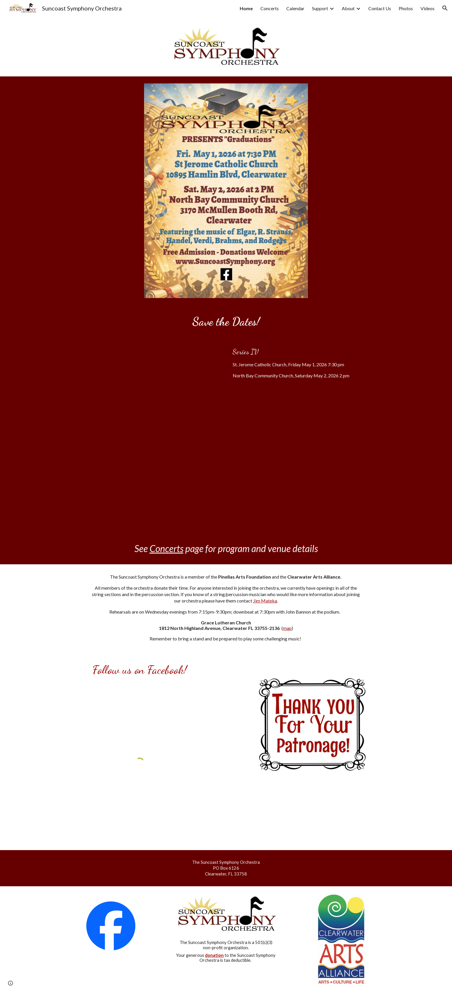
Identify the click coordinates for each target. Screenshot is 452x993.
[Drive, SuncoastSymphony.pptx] (140, 435)
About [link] (348, 8)
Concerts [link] (269, 8)
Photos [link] (406, 8)
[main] (226, 321)
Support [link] (320, 8)
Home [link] (246, 8)
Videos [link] (428, 8)
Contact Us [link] (379, 8)
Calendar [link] (295, 8)
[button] (445, 8)
